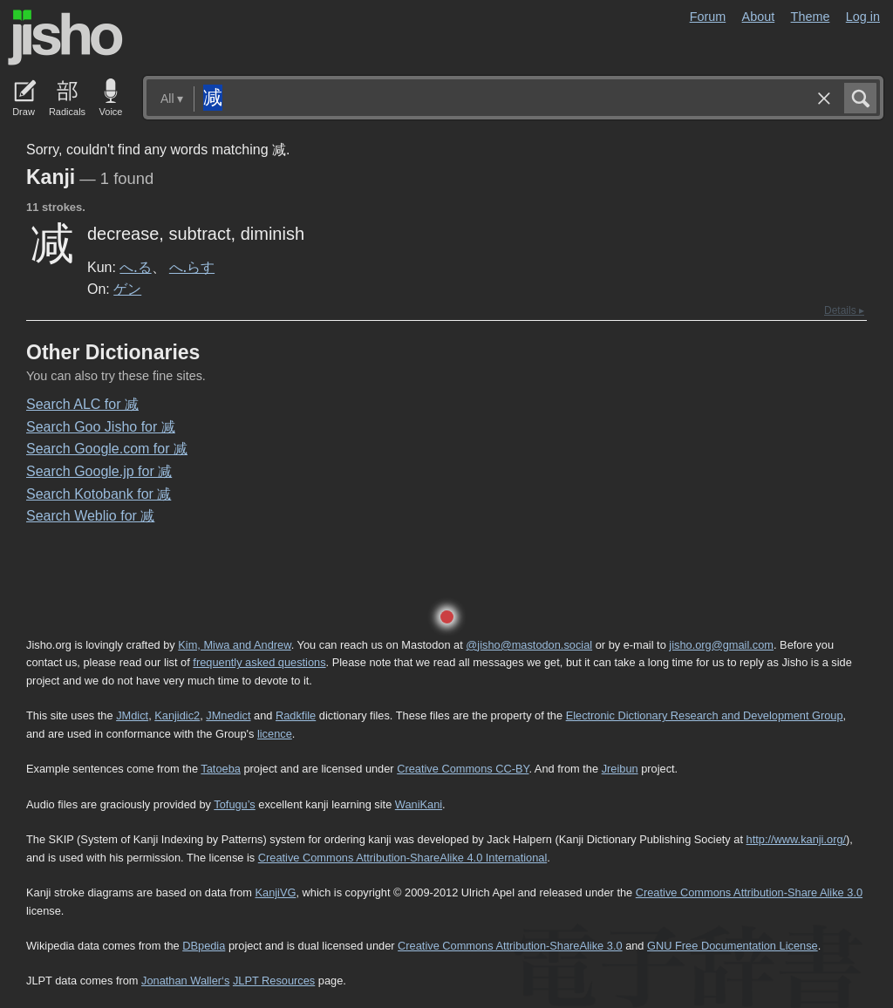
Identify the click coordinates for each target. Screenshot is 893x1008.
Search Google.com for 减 (106, 448)
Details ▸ (844, 310)
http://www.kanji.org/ (796, 839)
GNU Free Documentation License (732, 945)
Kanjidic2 (177, 715)
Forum (708, 17)
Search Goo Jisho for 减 (100, 426)
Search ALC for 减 (82, 404)
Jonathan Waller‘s (185, 980)
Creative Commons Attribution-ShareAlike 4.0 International (402, 857)
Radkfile (296, 715)
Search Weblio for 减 (90, 515)
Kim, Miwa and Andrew (234, 644)
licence (274, 733)
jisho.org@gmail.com (721, 644)
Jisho (65, 37)
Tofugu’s (234, 804)
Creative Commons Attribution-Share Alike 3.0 (749, 892)
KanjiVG (275, 892)
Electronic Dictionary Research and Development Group (704, 715)
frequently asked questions (259, 662)
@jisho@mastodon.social (529, 644)
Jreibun (620, 768)
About (758, 17)
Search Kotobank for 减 (98, 494)
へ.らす (192, 266)
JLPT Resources (274, 980)
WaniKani (418, 804)
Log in (863, 17)
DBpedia (203, 945)
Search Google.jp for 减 (99, 471)
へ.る (135, 266)
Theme (810, 17)
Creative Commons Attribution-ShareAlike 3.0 (510, 945)
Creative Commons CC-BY (462, 768)
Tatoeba (221, 768)
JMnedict (228, 715)
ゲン (127, 288)
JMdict (132, 715)
